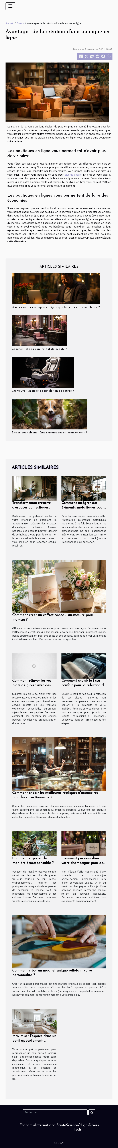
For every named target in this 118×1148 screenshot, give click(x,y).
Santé (61, 1125)
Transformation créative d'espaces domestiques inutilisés (31, 507)
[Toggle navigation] (10, 6)
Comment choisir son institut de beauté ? (39, 349)
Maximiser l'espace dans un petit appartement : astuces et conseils (34, 1040)
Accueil (10, 23)
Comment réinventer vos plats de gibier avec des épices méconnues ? (31, 685)
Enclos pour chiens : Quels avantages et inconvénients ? (49, 432)
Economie (27, 1125)
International (45, 1125)
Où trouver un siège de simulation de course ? (43, 390)
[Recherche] (55, 1112)
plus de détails (73, 174)
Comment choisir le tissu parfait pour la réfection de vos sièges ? (83, 685)
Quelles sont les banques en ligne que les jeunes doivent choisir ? (56, 307)
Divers (20, 23)
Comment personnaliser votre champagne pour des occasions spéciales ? (83, 863)
